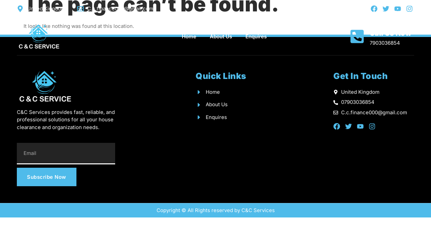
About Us (221, 36)
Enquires (256, 36)
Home (189, 36)
